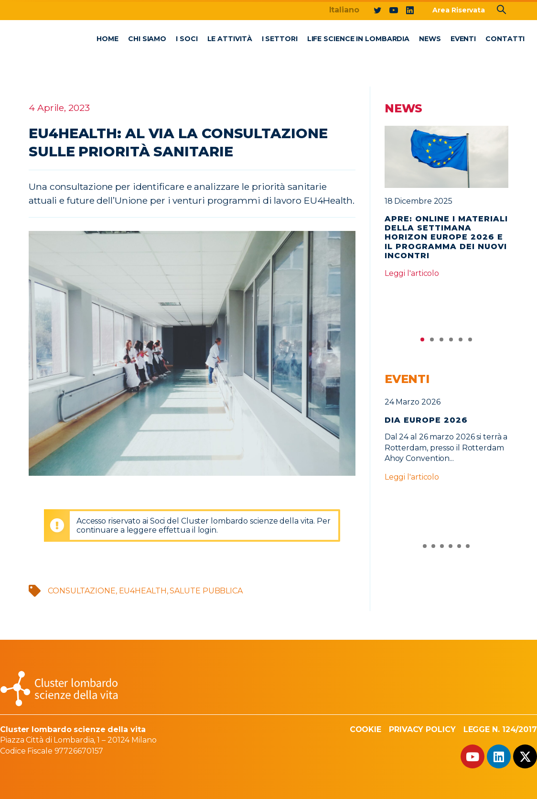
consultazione (82, 590)
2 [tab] (432, 342)
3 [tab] (441, 342)
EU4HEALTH (143, 590)
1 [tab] (422, 342)
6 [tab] (470, 342)
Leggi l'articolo (412, 273)
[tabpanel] (447, 206)
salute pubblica (206, 590)
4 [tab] (451, 342)
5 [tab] (460, 342)
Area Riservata (458, 10)
